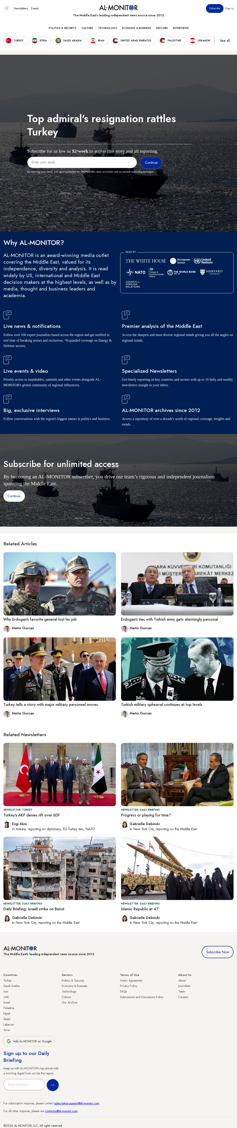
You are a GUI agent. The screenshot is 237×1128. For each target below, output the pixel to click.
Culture (87, 28)
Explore (162, 28)
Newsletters (21, 8)
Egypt (6, 1013)
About (182, 980)
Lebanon (8, 1024)
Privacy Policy (128, 986)
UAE (6, 997)
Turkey (7, 980)
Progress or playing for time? (146, 815)
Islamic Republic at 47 (139, 909)
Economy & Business (136, 28)
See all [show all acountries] (225, 40)
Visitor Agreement (131, 980)
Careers (183, 997)
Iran (5, 991)
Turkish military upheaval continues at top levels (161, 704)
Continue (14, 496)
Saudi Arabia (11, 986)
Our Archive (69, 1002)
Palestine (8, 1008)
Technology (107, 28)
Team (181, 991)
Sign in (229, 8)
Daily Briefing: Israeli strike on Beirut (33, 909)
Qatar (7, 1019)
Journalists (184, 986)
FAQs (123, 991)
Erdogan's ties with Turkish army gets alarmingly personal (169, 619)
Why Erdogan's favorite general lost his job (40, 619)
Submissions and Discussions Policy (142, 997)
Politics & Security (62, 28)
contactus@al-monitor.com (61, 1111)
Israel (6, 1002)
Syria (6, 1030)
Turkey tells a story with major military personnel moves (50, 704)
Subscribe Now (217, 952)
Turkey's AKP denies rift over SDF (31, 815)
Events (35, 8)
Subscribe (214, 8)
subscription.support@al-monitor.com (76, 1103)
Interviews (181, 28)
